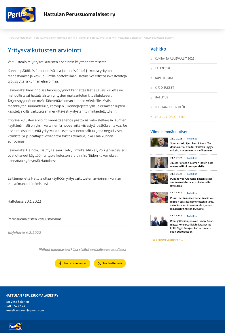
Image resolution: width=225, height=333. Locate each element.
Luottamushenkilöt (170, 107)
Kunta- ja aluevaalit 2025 (175, 58)
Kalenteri (162, 68)
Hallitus (161, 97)
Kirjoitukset (164, 87)
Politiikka (192, 138)
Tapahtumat (164, 78)
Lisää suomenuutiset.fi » (166, 240)
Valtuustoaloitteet (170, 117)
